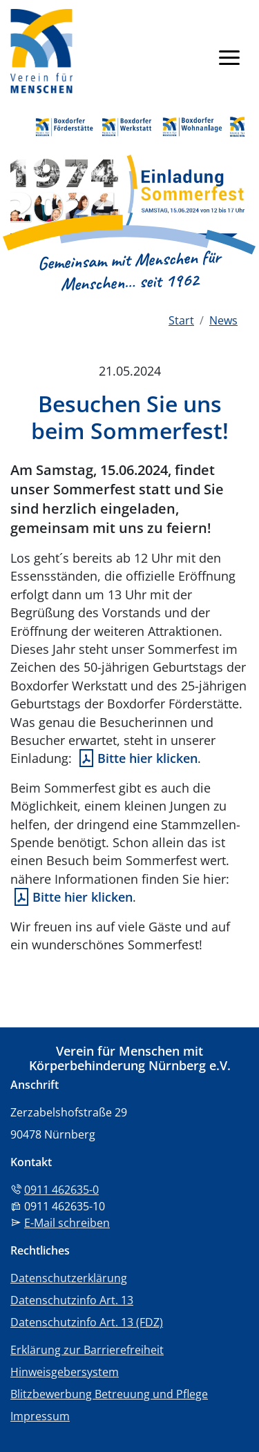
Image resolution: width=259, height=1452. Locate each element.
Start (181, 320)
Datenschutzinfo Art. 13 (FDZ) (86, 1322)
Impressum (40, 1416)
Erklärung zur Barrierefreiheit (87, 1349)
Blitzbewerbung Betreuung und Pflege (109, 1394)
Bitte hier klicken (147, 758)
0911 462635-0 (61, 1189)
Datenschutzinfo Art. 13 (71, 1300)
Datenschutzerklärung (68, 1278)
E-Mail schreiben (67, 1222)
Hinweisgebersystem (64, 1372)
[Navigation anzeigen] (229, 56)
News (223, 320)
